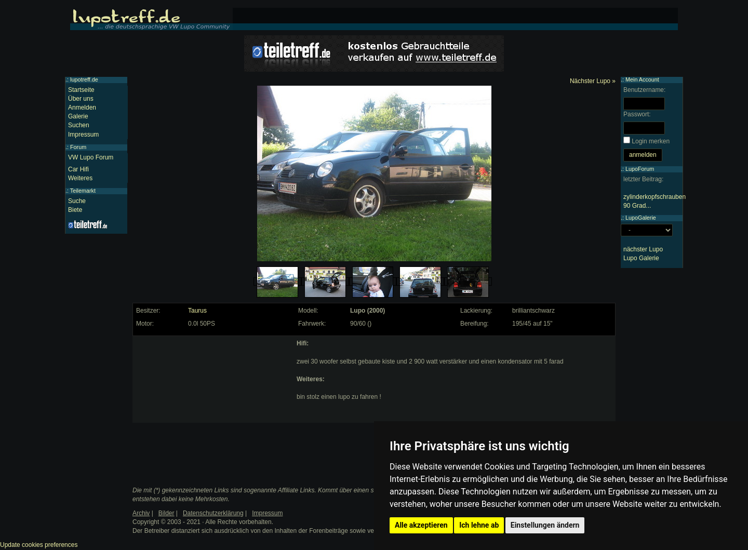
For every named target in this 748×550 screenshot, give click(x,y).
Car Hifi (78, 169)
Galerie (78, 116)
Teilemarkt (83, 190)
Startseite (81, 89)
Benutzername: (644, 89)
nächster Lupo (643, 249)
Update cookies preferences (38, 544)
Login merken (651, 141)
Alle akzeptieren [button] (421, 525)
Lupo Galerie (641, 258)
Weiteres (80, 178)
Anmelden (82, 107)
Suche (77, 201)
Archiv (141, 513)
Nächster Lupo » (593, 81)
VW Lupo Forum (90, 157)
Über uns (81, 98)
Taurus (197, 310)
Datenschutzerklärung (213, 513)
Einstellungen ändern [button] (545, 525)
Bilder (166, 513)
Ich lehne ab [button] (479, 525)
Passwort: (637, 114)
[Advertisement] (213, 404)
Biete (75, 209)
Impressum (83, 134)
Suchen (78, 125)
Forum (78, 147)
